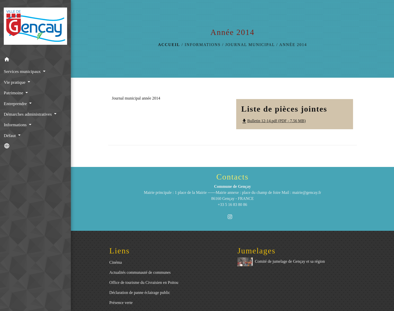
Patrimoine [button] (14, 92)
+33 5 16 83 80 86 (232, 204)
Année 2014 (293, 44)
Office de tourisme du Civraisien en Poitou (143, 282)
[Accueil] (35, 27)
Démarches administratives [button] (28, 114)
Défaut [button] (10, 135)
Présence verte (121, 302)
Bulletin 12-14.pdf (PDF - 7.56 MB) (273, 121)
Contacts (232, 176)
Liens (119, 250)
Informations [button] (16, 124)
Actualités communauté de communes (140, 272)
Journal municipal (250, 44)
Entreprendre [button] (16, 103)
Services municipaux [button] (23, 71)
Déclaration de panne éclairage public (139, 292)
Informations (203, 44)
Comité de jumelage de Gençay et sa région (281, 261)
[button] (35, 60)
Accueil (169, 44)
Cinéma (115, 262)
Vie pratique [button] (15, 82)
